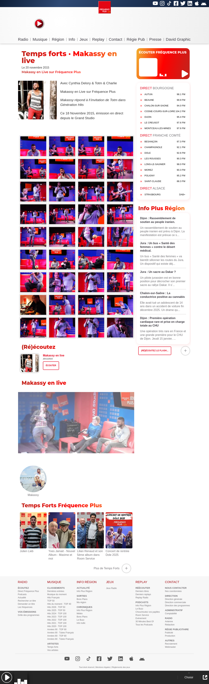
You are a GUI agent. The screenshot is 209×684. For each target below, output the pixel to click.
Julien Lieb (33, 549)
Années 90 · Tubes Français (60, 632)
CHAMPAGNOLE (164, 147)
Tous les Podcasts (144, 624)
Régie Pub (137, 39)
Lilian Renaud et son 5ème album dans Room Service (90, 553)
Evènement (141, 618)
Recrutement (171, 644)
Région (59, 39)
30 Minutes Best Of (145, 621)
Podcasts (22, 594)
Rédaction (170, 624)
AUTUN (164, 94)
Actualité (22, 597)
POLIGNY (164, 175)
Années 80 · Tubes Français (60, 639)
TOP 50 (51, 601)
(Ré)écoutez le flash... (154, 350)
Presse (156, 39)
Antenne (169, 621)
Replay (99, 39)
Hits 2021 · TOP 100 (56, 623)
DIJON (164, 117)
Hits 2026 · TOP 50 (56, 607)
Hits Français (53, 597)
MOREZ (164, 170)
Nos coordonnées (173, 591)
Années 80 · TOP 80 (56, 636)
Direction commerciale (175, 602)
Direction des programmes (177, 605)
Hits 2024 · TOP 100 (56, 613)
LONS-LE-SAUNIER (164, 164)
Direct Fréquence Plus (28, 591)
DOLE (164, 153)
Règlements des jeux (121, 667)
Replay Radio (142, 597)
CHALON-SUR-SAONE (164, 105)
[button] (6, 677)
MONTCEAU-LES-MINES (164, 128)
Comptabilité (171, 613)
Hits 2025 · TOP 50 (56, 610)
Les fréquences (25, 607)
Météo (80, 613)
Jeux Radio (111, 588)
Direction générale (173, 599)
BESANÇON (164, 141)
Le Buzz (80, 620)
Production (170, 636)
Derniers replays (143, 594)
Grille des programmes (28, 615)
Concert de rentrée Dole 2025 (119, 551)
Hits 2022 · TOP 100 (56, 620)
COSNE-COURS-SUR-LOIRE (164, 111)
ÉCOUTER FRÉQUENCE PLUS (162, 52)
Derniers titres (142, 591)
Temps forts (52, 647)
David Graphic (178, 39)
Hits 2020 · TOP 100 (56, 626)
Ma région (81, 602)
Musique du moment (57, 594)
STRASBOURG (164, 194)
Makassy (33, 493)
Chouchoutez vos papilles (148, 612)
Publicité (169, 632)
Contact (117, 39)
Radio (24, 39)
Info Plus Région (84, 591)
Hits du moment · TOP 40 (59, 604)
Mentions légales (103, 667)
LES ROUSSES (164, 158)
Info (73, 39)
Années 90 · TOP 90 (56, 629)
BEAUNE (164, 100)
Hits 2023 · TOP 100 (56, 616)
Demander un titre (26, 604)
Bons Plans (82, 599)
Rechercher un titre (27, 601)
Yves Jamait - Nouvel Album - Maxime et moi (61, 553)
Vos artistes (52, 650)
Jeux (85, 39)
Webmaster (170, 647)
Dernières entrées (55, 591)
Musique (41, 39)
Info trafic (81, 623)
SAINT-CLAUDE (164, 181)
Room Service (142, 615)
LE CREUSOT (164, 122)
